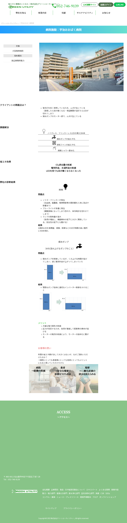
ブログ (95, 497)
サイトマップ (50, 508)
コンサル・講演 (48, 497)
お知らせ (106, 12)
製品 (62, 489)
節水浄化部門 (74, 493)
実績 (63, 12)
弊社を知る (21, 12)
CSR (102, 493)
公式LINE (120, 4)
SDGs (107, 493)
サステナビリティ (85, 12)
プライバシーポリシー (72, 508)
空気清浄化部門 (87, 493)
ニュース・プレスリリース (68, 497)
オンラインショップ (107, 497)
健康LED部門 (62, 493)
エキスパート (91, 489)
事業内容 (42, 12)
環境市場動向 (85, 497)
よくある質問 (104, 489)
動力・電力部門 (48, 493)
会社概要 (46, 489)
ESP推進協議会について (75, 489)
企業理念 (54, 489)
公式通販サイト (89, 4)
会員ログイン (105, 4)
